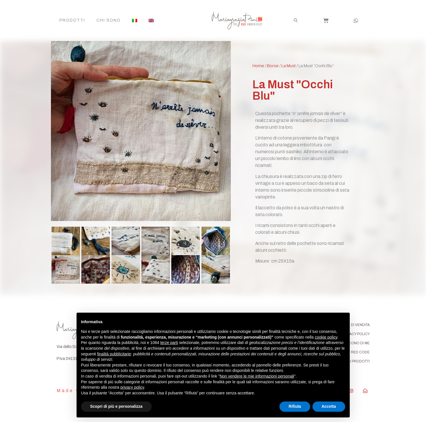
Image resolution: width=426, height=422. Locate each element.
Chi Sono (108, 20)
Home (258, 65)
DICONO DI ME (357, 343)
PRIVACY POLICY (355, 334)
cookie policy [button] (326, 337)
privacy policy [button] (132, 387)
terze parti (169, 342)
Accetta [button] (329, 406)
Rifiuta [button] (295, 406)
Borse (273, 65)
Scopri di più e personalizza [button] (116, 406)
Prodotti (72, 20)
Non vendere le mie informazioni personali (257, 376)
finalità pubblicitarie (114, 354)
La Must (288, 65)
